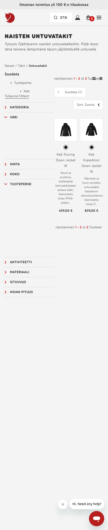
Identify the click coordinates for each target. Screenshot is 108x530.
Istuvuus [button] (18, 282)
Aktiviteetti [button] (21, 262)
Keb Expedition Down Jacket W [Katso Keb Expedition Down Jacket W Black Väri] (91, 163)
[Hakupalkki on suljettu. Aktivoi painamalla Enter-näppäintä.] (60, 17)
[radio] (65, 147)
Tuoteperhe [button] (21, 184)
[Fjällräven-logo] (20, 17)
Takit (21, 66)
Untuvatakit (38, 66)
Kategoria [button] (19, 107)
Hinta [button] (15, 164)
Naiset (9, 66)
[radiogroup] (65, 147)
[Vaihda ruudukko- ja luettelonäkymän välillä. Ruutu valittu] (97, 79)
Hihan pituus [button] (21, 292)
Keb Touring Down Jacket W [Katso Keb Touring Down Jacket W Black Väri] (65, 160)
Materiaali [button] (19, 272)
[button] (88, 17)
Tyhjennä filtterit (17, 96)
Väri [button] (14, 117)
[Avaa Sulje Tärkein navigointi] (99, 17)
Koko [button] (15, 174)
